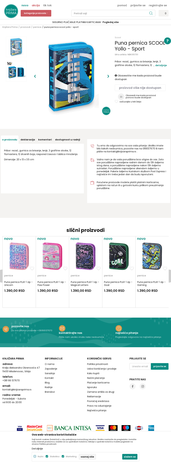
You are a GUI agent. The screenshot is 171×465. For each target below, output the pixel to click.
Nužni (40, 456)
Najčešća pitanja (96, 395)
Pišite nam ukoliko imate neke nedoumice (81, 322)
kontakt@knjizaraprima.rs (121, 136)
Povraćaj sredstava (98, 386)
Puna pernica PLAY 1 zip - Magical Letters (85, 269)
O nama (49, 349)
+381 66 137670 (11, 365)
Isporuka (92, 372)
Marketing (71, 456)
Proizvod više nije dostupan (140, 88)
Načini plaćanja (96, 363)
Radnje (49, 372)
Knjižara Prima (10, 27)
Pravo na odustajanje (99, 391)
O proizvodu (9, 125)
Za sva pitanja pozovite (24, 315)
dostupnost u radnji (67, 125)
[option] (85, 22)
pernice (37, 27)
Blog (47, 368)
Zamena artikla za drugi (100, 377)
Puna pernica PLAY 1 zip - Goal (118, 269)
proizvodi (25, 27)
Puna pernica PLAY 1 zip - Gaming (151, 269)
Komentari (45, 125)
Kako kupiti (93, 358)
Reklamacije (94, 381)
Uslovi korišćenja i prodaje (101, 354)
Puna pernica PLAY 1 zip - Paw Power (52, 269)
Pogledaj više (111, 22)
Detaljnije (161, 65)
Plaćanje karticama (98, 368)
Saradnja (50, 358)
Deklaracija (28, 125)
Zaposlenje (51, 354)
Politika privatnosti (97, 349)
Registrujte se (158, 5)
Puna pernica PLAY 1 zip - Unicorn (18, 269)
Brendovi (50, 377)
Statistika (54, 456)
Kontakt (49, 363)
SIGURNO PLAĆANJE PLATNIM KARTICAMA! (76, 22)
